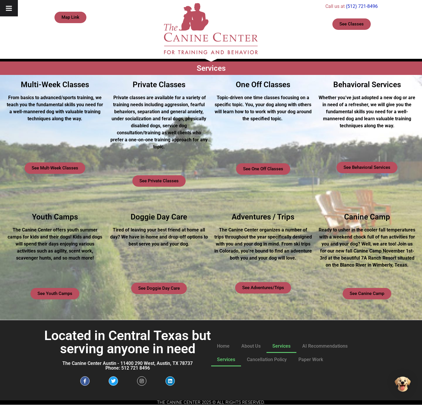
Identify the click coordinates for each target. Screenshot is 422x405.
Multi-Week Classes (55, 84)
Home (223, 346)
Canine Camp (367, 216)
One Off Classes (263, 84)
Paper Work (310, 359)
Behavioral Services (367, 84)
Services (281, 346)
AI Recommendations (325, 346)
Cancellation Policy (267, 359)
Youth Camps (55, 216)
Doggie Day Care (159, 216)
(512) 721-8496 (362, 6)
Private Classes (159, 84)
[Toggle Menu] (9, 8)
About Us (251, 346)
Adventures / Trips (263, 216)
